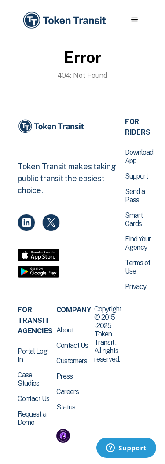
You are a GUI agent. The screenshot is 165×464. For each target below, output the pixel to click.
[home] (64, 20)
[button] (134, 20)
